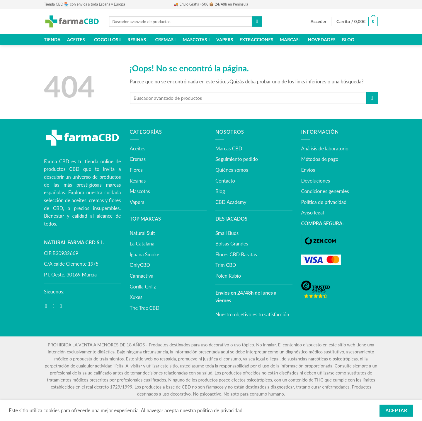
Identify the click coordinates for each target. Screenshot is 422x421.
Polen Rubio (228, 276)
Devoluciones (315, 181)
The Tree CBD (145, 308)
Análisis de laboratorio (324, 149)
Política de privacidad (324, 202)
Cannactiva (142, 276)
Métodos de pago (319, 159)
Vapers (224, 39)
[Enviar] (257, 21)
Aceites (77, 39)
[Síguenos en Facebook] (47, 306)
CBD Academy (230, 202)
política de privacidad (220, 410)
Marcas (291, 39)
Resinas (138, 39)
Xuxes (136, 297)
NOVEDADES (322, 39)
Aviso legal (312, 213)
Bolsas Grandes (231, 244)
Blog (348, 39)
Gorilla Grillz (143, 287)
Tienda (52, 39)
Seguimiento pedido (236, 159)
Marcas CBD (228, 149)
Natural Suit (142, 233)
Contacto (225, 181)
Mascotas (196, 39)
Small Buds (227, 233)
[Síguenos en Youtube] (62, 306)
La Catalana (142, 244)
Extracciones (256, 39)
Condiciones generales (325, 191)
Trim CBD (225, 265)
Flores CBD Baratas (236, 254)
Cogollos (107, 39)
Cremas (165, 39)
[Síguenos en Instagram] (55, 306)
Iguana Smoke (144, 254)
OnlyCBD (140, 265)
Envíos (308, 170)
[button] (318, 21)
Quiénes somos (231, 170)
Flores (136, 170)
